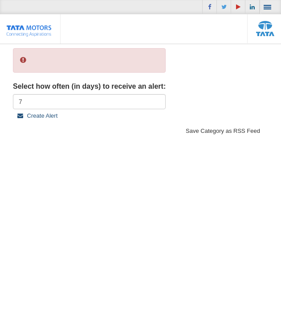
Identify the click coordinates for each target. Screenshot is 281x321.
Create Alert (37, 115)
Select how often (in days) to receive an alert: (89, 86)
